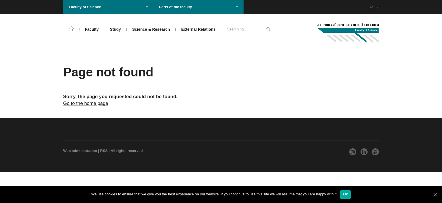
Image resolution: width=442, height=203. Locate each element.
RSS (104, 151)
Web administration (80, 151)
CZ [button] (373, 7)
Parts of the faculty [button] (198, 7)
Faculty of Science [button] (108, 7)
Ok (345, 194)
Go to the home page (85, 103)
